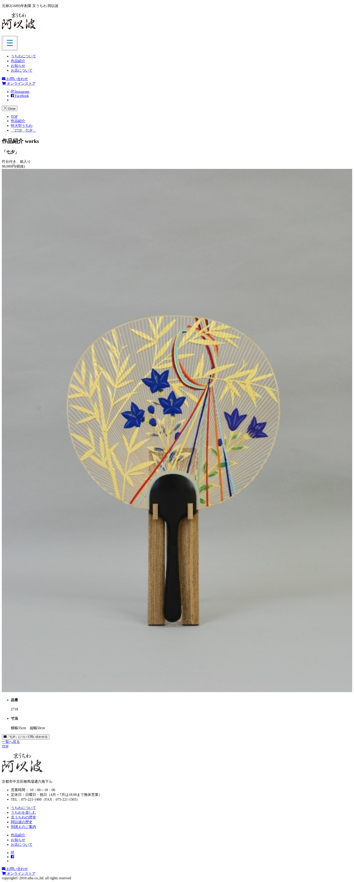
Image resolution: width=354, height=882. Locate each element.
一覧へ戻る (11, 742)
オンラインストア (19, 83)
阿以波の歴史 (22, 822)
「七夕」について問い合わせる (26, 736)
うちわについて (23, 56)
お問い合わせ (15, 79)
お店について (22, 70)
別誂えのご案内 (23, 827)
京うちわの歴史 (23, 817)
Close (10, 108)
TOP (5, 746)
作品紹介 (18, 61)
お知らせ (18, 66)
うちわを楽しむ (23, 812)
